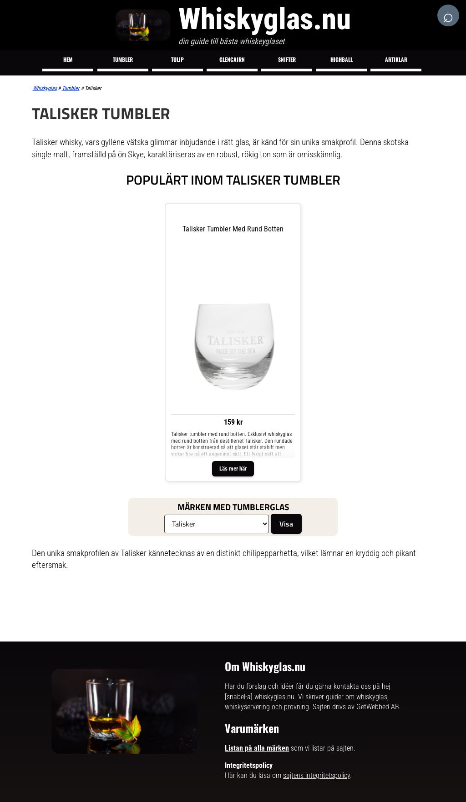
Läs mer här (233, 468)
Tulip (177, 59)
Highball (341, 59)
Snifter (287, 59)
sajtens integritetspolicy (316, 775)
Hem (67, 59)
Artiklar (396, 59)
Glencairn (232, 59)
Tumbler (123, 59)
